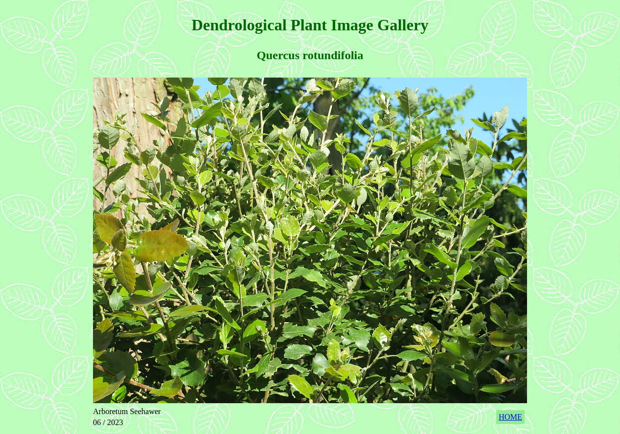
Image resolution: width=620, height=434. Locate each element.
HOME (510, 417)
